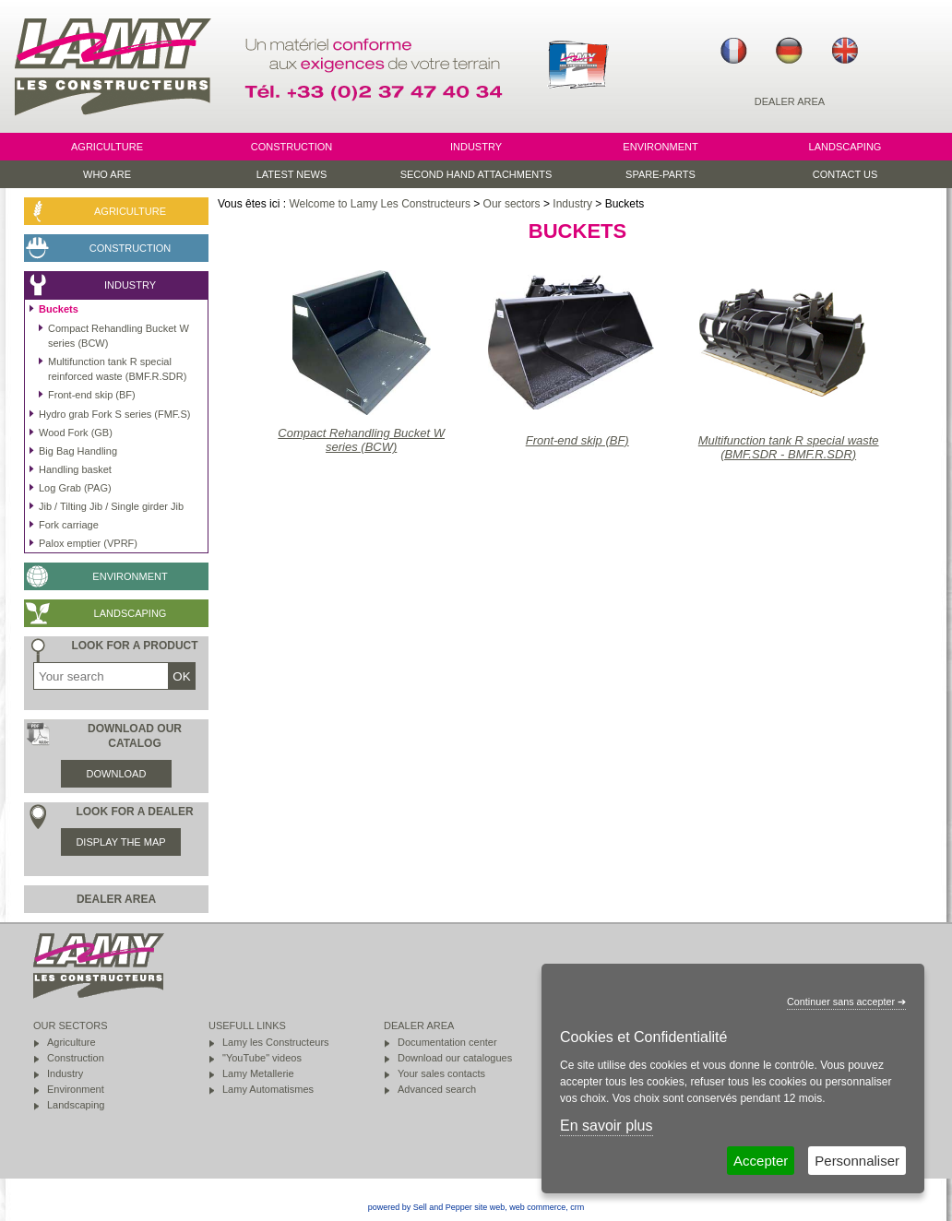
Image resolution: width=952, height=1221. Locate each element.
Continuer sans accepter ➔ (846, 1001)
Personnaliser (857, 1160)
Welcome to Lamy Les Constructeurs (379, 203)
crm (577, 1207)
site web (489, 1207)
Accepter (760, 1160)
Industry (572, 203)
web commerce (537, 1207)
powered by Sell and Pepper (420, 1207)
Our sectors (512, 203)
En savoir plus (606, 1125)
